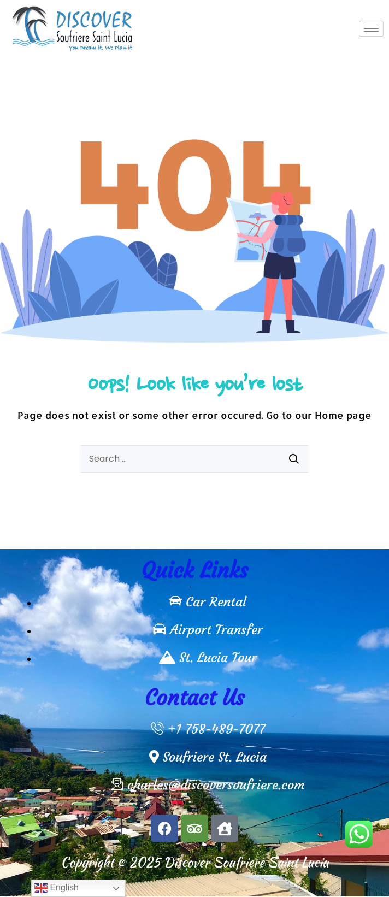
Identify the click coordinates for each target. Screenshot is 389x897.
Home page (343, 415)
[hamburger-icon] (371, 29)
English (56, 888)
